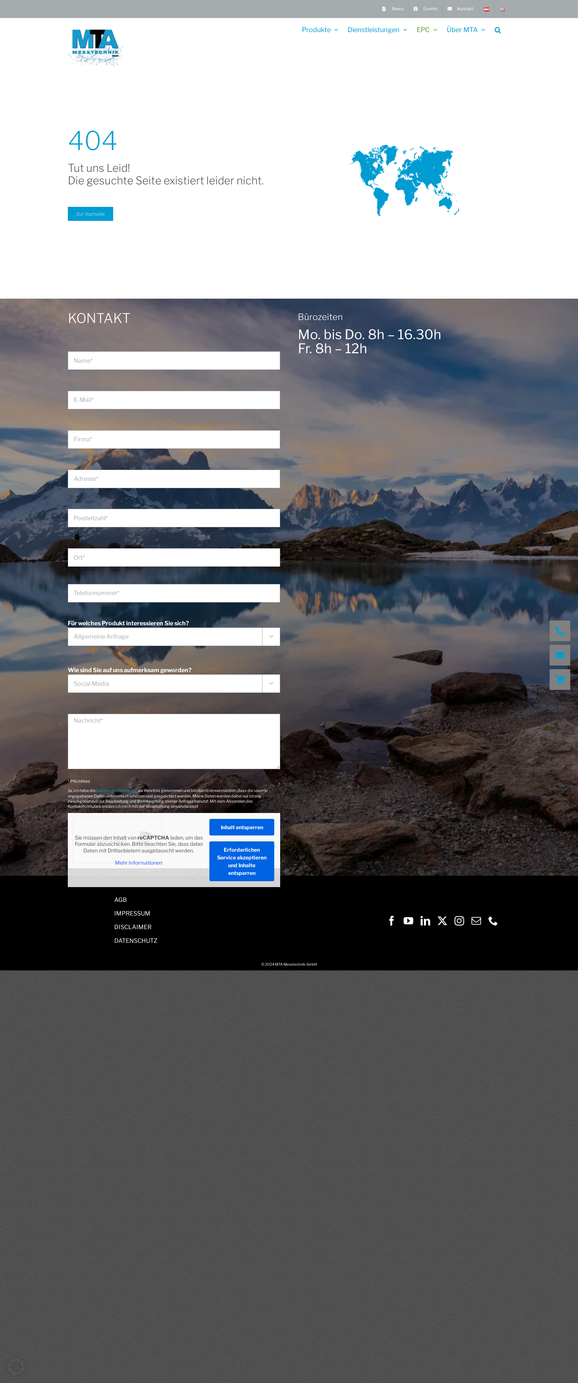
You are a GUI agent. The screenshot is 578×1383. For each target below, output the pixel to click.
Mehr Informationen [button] (138, 862)
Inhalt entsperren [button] (242, 827)
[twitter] (442, 920)
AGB (120, 899)
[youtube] (408, 920)
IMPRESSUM (132, 913)
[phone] (493, 920)
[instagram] (459, 920)
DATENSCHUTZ (135, 940)
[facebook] (391, 920)
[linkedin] (425, 920)
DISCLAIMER (133, 927)
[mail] (476, 920)
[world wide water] (404, 128)
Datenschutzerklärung (116, 790)
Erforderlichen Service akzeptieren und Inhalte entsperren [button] (242, 861)
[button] (498, 29)
